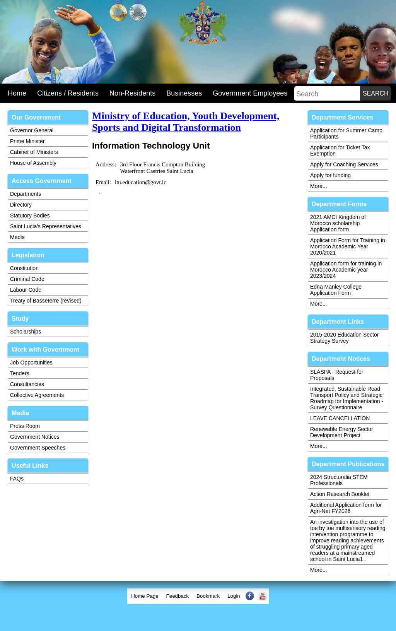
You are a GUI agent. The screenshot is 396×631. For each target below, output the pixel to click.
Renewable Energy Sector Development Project (341, 432)
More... (318, 186)
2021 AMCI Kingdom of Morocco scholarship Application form (338, 223)
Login (233, 596)
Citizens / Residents (68, 93)
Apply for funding (330, 175)
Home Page (144, 596)
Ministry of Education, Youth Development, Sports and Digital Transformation (185, 121)
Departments (25, 194)
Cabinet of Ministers (34, 152)
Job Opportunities (31, 362)
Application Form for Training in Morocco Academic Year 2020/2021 (347, 246)
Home (17, 93)
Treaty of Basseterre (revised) (46, 301)
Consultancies (27, 384)
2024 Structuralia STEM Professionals (339, 480)
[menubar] (198, 596)
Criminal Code (27, 279)
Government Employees (250, 93)
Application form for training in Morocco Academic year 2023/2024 (346, 269)
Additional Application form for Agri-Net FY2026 (346, 508)
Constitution (24, 268)
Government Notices (35, 437)
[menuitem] (144, 596)
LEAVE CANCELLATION (340, 418)
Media (17, 237)
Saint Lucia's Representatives (45, 226)
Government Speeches (37, 448)
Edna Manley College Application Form (336, 290)
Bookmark (208, 596)
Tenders (19, 373)
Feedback (177, 596)
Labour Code (25, 290)
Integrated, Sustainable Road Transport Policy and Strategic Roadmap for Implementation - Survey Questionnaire (346, 398)
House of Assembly (33, 163)
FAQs (17, 478)
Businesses (184, 93)
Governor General (31, 130)
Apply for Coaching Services (344, 164)
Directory (21, 205)
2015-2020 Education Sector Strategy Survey (344, 338)
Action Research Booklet (339, 494)
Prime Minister (27, 141)
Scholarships (25, 331)
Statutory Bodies (30, 215)
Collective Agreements (37, 395)
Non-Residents (132, 93)
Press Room (25, 426)
